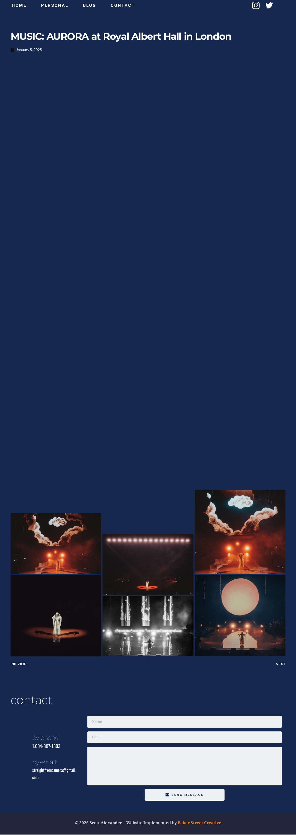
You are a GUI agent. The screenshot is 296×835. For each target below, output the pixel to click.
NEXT (281, 664)
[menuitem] (19, 5)
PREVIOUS (20, 664)
